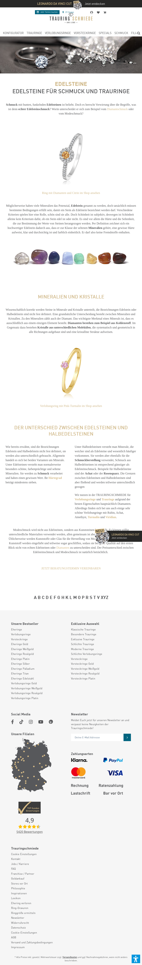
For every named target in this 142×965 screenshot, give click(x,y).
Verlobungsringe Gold (24, 683)
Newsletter (17, 917)
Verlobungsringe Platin (24, 698)
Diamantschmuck (117, 109)
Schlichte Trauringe (82, 644)
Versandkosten (69, 957)
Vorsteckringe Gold (82, 663)
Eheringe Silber (20, 663)
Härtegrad (55, 477)
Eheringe (16, 629)
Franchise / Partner (22, 873)
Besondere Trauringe (83, 634)
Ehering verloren (21, 903)
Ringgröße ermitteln (23, 912)
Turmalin (93, 517)
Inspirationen (19, 893)
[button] (136, 959)
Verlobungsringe (85, 499)
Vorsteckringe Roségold (85, 673)
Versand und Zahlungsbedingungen (32, 942)
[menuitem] (13, 33)
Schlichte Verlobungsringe (86, 653)
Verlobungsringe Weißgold (26, 688)
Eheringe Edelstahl (22, 678)
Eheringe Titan (20, 673)
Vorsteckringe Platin (83, 678)
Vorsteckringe (19, 639)
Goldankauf (17, 878)
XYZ (104, 597)
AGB (13, 937)
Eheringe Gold (19, 644)
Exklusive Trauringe (82, 639)
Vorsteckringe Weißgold (85, 668)
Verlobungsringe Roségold (27, 693)
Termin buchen (47, 12)
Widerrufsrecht (20, 922)
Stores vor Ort (19, 883)
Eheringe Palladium (23, 668)
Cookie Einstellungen (24, 854)
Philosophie (18, 888)
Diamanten (62, 547)
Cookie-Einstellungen (24, 932)
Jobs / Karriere (20, 863)
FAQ (13, 868)
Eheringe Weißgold (22, 649)
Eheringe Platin (20, 658)
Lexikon (16, 898)
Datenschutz (18, 927)
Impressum (18, 947)
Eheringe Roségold (22, 653)
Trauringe (108, 499)
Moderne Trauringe (82, 649)
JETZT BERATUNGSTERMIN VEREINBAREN (71, 568)
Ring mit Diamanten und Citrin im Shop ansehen (71, 192)
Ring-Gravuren (19, 907)
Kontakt (15, 858)
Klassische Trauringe (83, 629)
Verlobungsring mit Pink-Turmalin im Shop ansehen (71, 405)
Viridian (111, 517)
